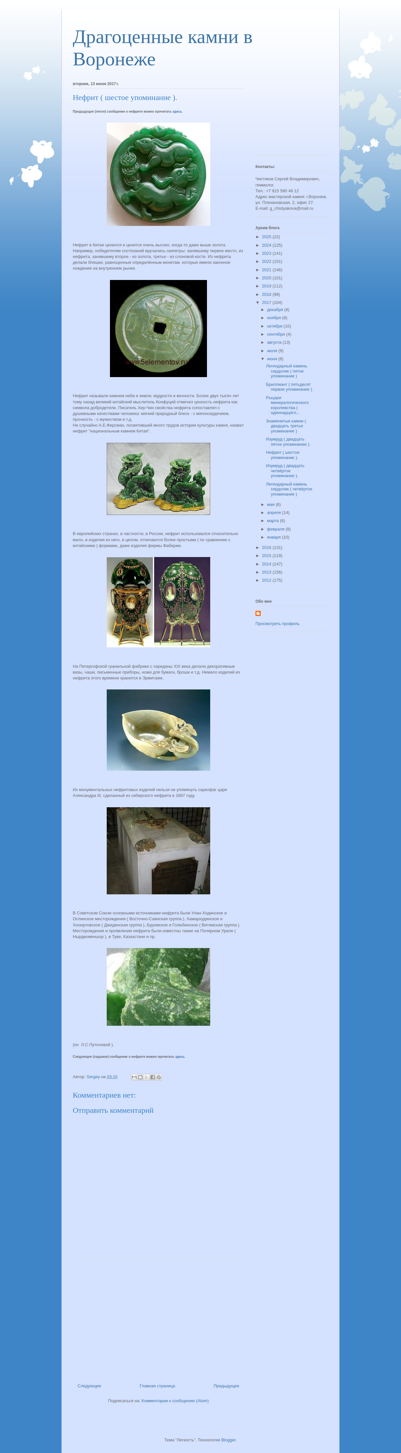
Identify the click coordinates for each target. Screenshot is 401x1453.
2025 (267, 236)
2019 (267, 286)
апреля (274, 512)
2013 (267, 572)
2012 (267, 580)
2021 (267, 269)
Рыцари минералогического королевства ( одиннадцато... (287, 405)
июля (272, 350)
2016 (267, 547)
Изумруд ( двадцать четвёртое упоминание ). (285, 470)
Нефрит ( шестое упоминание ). (282, 455)
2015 (267, 555)
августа (275, 342)
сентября (276, 334)
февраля (276, 529)
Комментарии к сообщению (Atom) (175, 1400)
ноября (274, 317)
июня (272, 358)
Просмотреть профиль (277, 623)
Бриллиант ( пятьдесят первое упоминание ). (289, 387)
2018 (267, 294)
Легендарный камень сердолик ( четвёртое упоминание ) (289, 489)
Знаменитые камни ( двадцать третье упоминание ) (286, 426)
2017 (267, 302)
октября (275, 326)
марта (273, 520)
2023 (267, 253)
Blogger (228, 1439)
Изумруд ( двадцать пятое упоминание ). (288, 442)
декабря (275, 309)
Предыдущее (226, 1385)
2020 (267, 277)
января (274, 537)
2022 (267, 261)
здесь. (178, 111)
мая (271, 504)
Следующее (89, 1385)
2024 (267, 245)
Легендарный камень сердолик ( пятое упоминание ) (286, 370)
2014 (267, 564)
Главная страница (157, 1385)
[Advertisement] (158, 1319)
